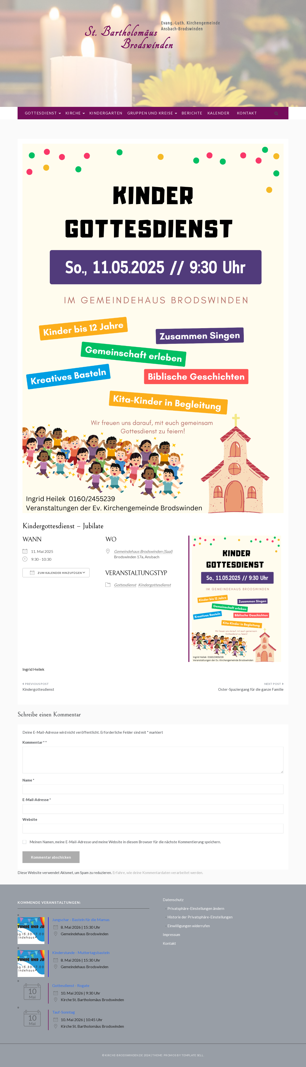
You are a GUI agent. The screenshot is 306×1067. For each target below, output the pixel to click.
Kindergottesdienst (154, 584)
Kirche (74, 113)
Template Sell (192, 1055)
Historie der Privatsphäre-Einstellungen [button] (200, 917)
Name (28, 780)
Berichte (192, 113)
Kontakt (247, 113)
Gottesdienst (43, 113)
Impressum (171, 934)
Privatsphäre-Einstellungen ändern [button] (195, 908)
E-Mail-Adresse (36, 799)
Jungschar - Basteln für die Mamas (81, 919)
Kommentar (33, 742)
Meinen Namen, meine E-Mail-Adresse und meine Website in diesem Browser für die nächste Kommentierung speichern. (125, 842)
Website (29, 819)
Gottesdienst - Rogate (70, 985)
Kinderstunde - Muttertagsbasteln (81, 952)
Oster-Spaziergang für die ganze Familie (251, 689)
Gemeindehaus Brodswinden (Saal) (143, 551)
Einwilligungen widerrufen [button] (188, 926)
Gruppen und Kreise (152, 113)
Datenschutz (173, 899)
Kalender (218, 113)
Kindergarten (105, 113)
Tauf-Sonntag (63, 1012)
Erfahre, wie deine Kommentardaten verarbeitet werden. (157, 872)
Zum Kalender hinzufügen (56, 572)
